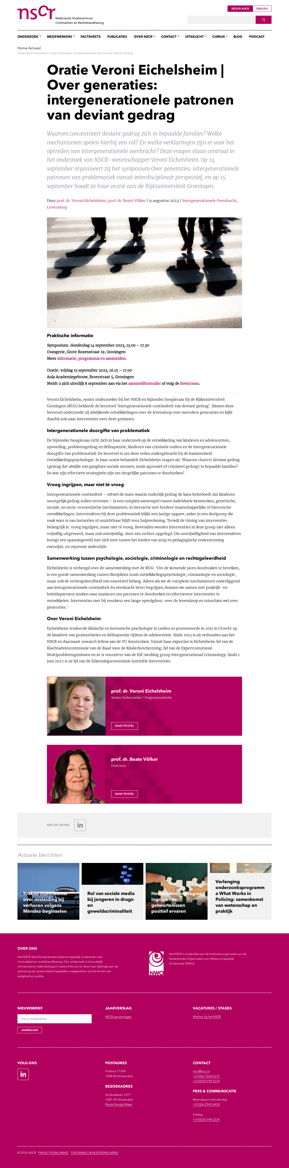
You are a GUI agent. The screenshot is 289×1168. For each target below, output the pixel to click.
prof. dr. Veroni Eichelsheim (81, 200)
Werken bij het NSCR (207, 1016)
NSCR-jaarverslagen (118, 1016)
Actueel (34, 48)
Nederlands (240, 8)
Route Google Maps (118, 1104)
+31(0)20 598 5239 (206, 1081)
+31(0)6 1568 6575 (206, 1076)
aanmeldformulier (144, 383)
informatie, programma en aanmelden (91, 358)
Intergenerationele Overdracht (209, 200)
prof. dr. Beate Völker (127, 200)
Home (22, 48)
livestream (189, 383)
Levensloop (57, 207)
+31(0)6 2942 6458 (206, 1104)
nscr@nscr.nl (201, 1071)
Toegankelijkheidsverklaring (94, 1152)
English (262, 8)
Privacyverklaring (53, 1152)
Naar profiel (124, 725)
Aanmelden (29, 1030)
